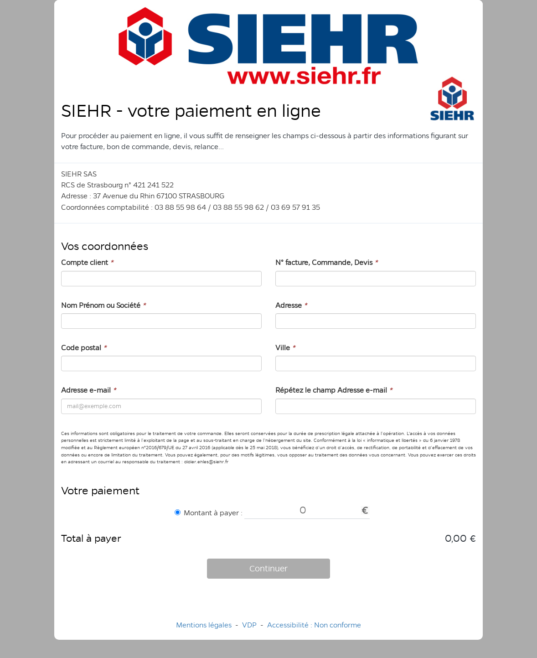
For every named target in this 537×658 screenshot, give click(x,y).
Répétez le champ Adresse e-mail (333, 390)
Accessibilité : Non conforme (314, 625)
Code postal (83, 347)
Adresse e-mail (88, 390)
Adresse (291, 305)
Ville (285, 347)
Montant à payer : (209, 512)
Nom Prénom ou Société (103, 305)
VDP (250, 625)
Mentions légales (204, 625)
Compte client (87, 262)
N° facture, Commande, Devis (326, 262)
